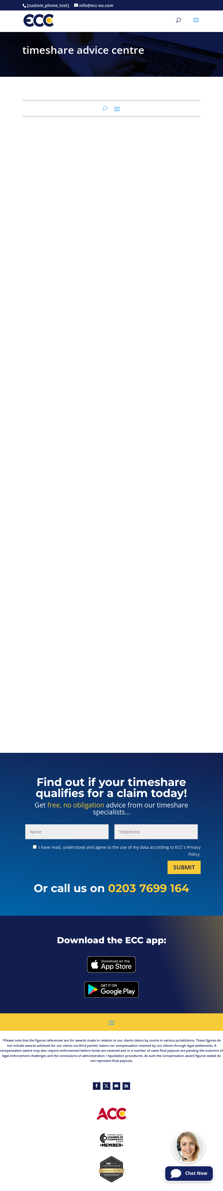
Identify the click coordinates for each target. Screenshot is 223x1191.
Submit (184, 867)
